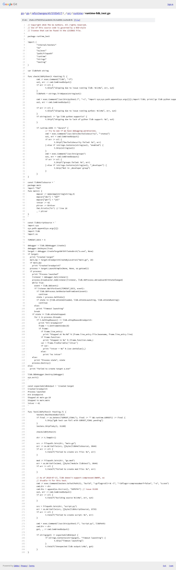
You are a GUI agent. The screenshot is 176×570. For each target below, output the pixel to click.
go (22, 13)
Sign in (170, 4)
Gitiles (16, 565)
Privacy (24, 565)
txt (164, 565)
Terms (31, 565)
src (69, 13)
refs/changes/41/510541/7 (47, 13)
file (77, 20)
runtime (78, 13)
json (171, 565)
